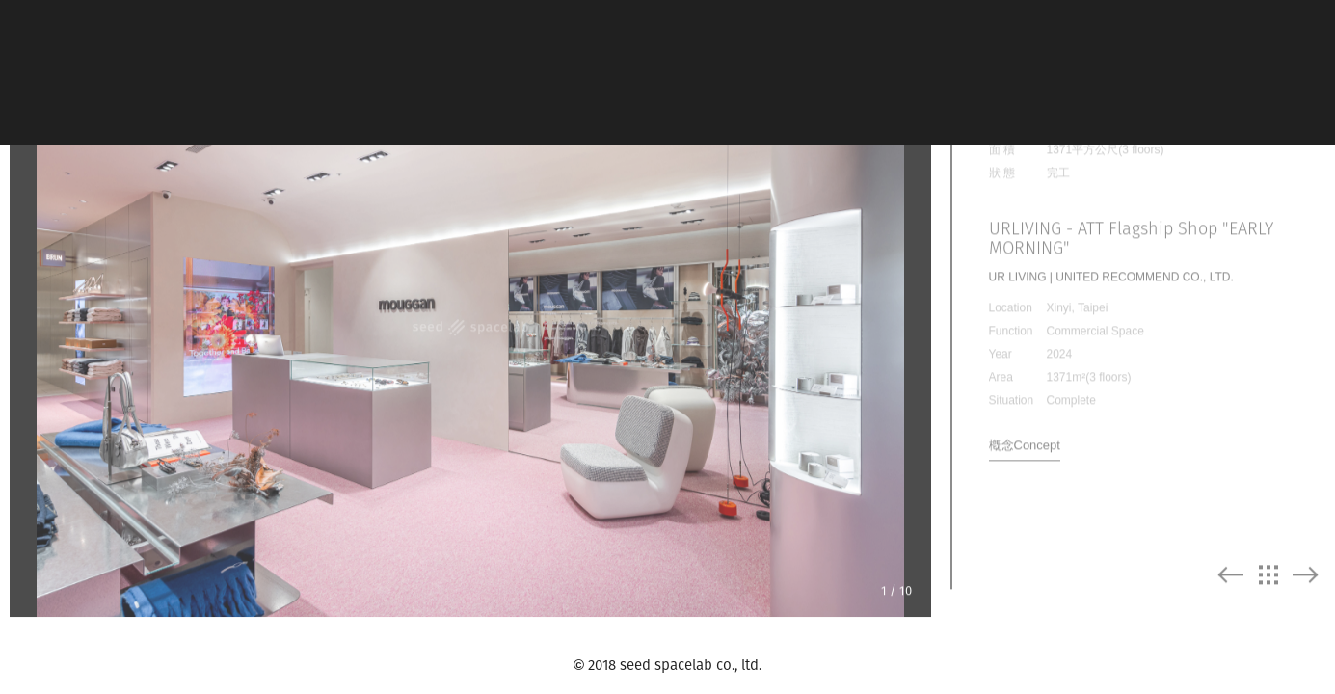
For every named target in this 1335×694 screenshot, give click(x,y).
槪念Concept (1024, 419)
